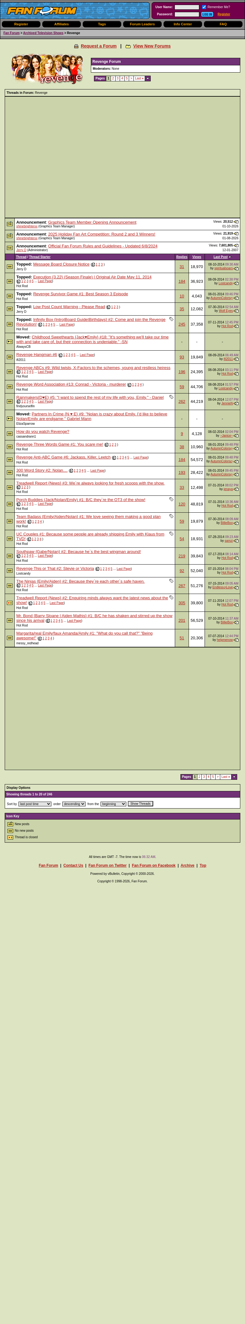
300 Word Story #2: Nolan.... (42, 470)
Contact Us (73, 865)
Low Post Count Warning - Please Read (69, 306)
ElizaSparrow (25, 423)
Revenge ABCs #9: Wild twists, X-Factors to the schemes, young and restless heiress (93, 367)
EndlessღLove (222, 587)
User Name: (164, 7)
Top (203, 865)
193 (182, 472)
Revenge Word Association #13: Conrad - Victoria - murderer (71, 384)
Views (196, 257)
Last (139, 78)
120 (182, 504)
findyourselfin (25, 406)
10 (182, 296)
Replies (182, 257)
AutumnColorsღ (222, 298)
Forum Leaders (142, 24)
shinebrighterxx (27, 226)
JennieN (227, 403)
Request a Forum (99, 45)
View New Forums (152, 45)
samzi (229, 540)
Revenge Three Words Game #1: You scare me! (59, 444)
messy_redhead (27, 643)
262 (182, 401)
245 (182, 324)
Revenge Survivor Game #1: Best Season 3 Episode (80, 294)
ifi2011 (20, 360)
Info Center (183, 24)
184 (182, 281)
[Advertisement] (58, 157)
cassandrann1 (26, 436)
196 (182, 371)
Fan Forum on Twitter (107, 865)
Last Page (45, 281)
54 (182, 538)
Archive (187, 865)
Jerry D (21, 250)
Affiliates (61, 24)
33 (182, 487)
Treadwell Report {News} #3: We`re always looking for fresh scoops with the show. (90, 483)
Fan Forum (11, 33)
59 (182, 386)
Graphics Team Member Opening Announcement (92, 222)
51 (182, 638)
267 (182, 585)
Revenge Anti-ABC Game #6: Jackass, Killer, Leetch (63, 457)
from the (93, 804)
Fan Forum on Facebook (153, 865)
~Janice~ (226, 435)
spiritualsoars (223, 268)
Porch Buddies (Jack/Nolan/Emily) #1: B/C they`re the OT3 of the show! (80, 499)
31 (182, 266)
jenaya (228, 489)
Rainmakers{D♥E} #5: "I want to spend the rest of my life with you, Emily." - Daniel (90, 397)
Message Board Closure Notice (61, 264)
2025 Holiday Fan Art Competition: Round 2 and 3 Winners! (101, 234)
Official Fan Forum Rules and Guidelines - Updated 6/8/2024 (103, 246)
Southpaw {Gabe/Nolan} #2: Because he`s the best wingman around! (78, 551)
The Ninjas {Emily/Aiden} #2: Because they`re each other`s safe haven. (80, 581)
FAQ (223, 24)
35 (182, 309)
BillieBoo (227, 523)
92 (182, 570)
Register (224, 14)
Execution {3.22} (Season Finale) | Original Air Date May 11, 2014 (92, 277)
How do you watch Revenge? (42, 431)
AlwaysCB (23, 346)
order (56, 804)
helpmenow (225, 640)
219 (182, 556)
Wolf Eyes (226, 310)
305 (182, 603)
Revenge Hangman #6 (36, 354)
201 (182, 620)
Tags (102, 24)
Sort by (12, 804)
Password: (165, 14)
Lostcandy (226, 283)
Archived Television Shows (43, 33)
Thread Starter (39, 257)
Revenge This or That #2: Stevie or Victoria (55, 568)
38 (182, 446)
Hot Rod (22, 286)
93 (182, 357)
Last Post (221, 257)
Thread (21, 257)
